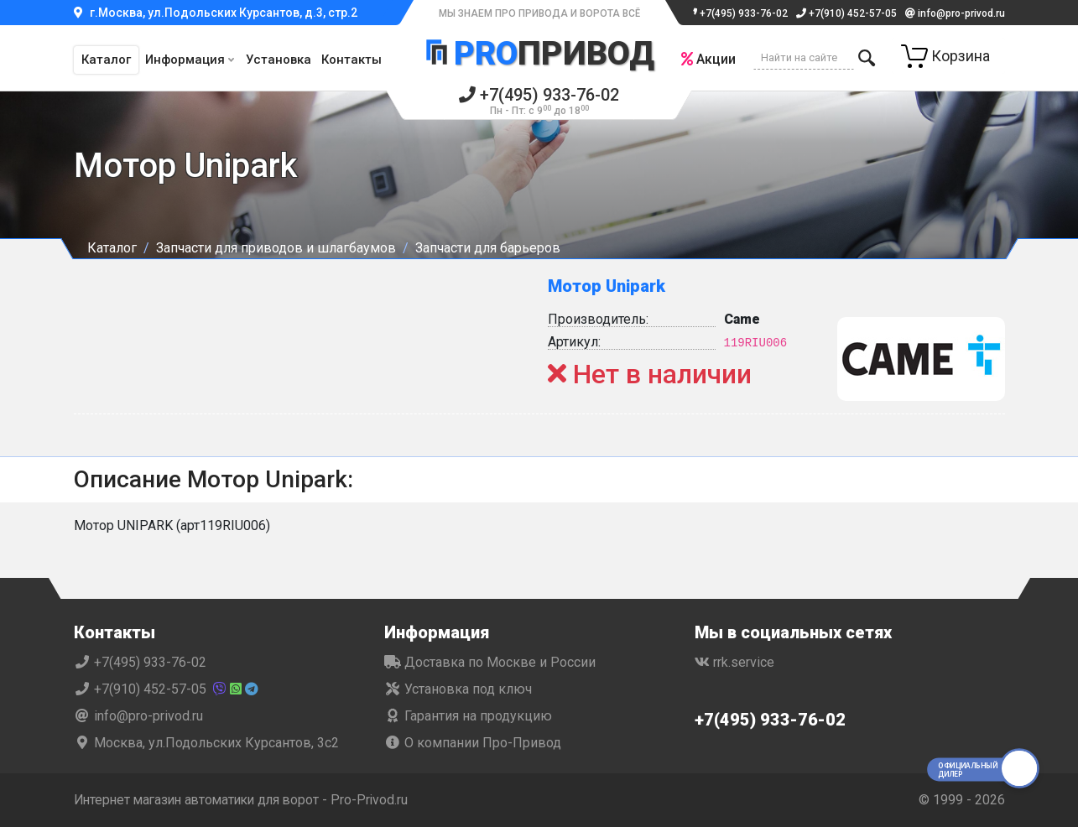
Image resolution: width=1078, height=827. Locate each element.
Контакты (351, 59)
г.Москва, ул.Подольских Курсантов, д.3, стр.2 (215, 12)
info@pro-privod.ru (955, 13)
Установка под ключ (458, 689)
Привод (539, 52)
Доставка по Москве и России (490, 662)
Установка (278, 59)
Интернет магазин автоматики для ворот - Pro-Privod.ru (247, 800)
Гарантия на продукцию (468, 716)
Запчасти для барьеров (487, 248)
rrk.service (734, 662)
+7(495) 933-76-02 (737, 13)
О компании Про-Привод (472, 743)
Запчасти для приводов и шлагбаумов (276, 248)
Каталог (106, 59)
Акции (707, 59)
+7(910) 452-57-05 (846, 13)
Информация (185, 59)
